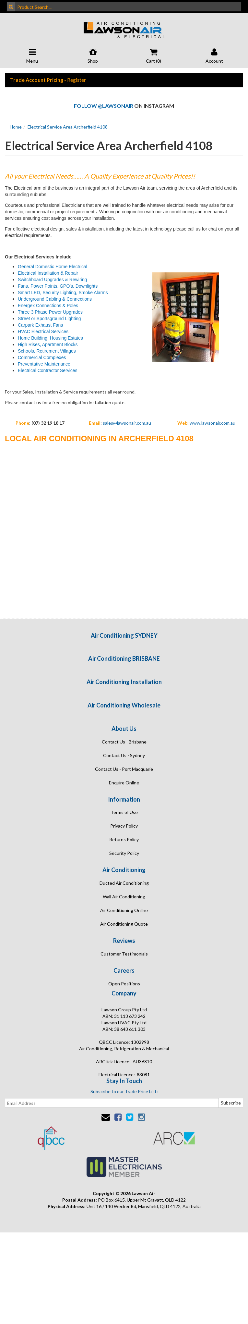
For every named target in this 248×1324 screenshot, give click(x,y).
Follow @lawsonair (103, 106)
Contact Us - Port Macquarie (124, 769)
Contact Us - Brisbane (124, 741)
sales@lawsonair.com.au (127, 423)
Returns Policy (124, 839)
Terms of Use (124, 812)
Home (16, 127)
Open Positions (124, 983)
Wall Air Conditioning (124, 896)
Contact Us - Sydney (124, 755)
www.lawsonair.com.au (212, 423)
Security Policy (124, 853)
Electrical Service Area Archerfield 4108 (68, 127)
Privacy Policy (124, 826)
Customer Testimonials (124, 953)
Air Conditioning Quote (124, 924)
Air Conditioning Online (124, 910)
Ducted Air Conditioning (124, 883)
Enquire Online (124, 782)
